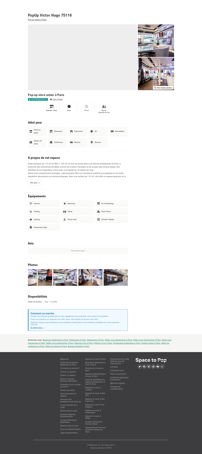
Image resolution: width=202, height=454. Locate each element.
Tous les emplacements (70, 429)
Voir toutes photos (163, 88)
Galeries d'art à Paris (84, 343)
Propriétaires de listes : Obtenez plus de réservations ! (120, 361)
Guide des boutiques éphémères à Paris (69, 363)
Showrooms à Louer (68, 411)
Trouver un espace (68, 372)
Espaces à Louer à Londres (93, 388)
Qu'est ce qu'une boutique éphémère (68, 380)
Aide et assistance (118, 374)
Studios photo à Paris (150, 343)
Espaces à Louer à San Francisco (95, 400)
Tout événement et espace (68, 394)
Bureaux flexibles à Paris (78, 346)
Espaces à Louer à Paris (95, 359)
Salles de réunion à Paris (56, 346)
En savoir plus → (37, 327)
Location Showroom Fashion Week (93, 423)
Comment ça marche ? (70, 368)
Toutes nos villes (67, 390)
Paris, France (58, 99)
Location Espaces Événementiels (67, 415)
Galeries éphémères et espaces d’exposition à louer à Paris (95, 381)
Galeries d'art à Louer (69, 426)
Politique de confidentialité (116, 387)
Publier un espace (68, 375)
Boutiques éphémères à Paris (55, 340)
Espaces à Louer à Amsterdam (93, 411)
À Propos (114, 367)
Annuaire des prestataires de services (70, 400)
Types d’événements (69, 433)
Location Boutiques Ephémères (68, 421)
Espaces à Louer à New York (95, 394)
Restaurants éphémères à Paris (126, 343)
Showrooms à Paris (77, 340)
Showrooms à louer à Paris (94, 369)
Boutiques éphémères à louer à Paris (95, 363)
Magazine (64, 359)
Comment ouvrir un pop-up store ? (70, 385)
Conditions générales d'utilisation (119, 378)
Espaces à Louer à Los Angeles (94, 405)
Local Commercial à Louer (68, 406)
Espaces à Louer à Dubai (93, 417)
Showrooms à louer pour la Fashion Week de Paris (95, 429)
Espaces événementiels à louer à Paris (95, 375)
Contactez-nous (117, 370)
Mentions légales (117, 383)
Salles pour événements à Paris (118, 340)
